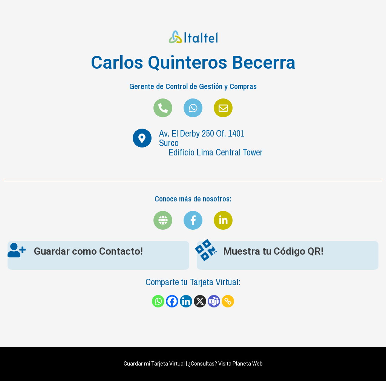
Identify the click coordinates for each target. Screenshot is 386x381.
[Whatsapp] (158, 301)
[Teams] (214, 301)
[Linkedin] (186, 301)
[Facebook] (172, 301)
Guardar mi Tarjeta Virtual (154, 364)
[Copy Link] (228, 301)
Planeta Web (248, 364)
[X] (200, 301)
